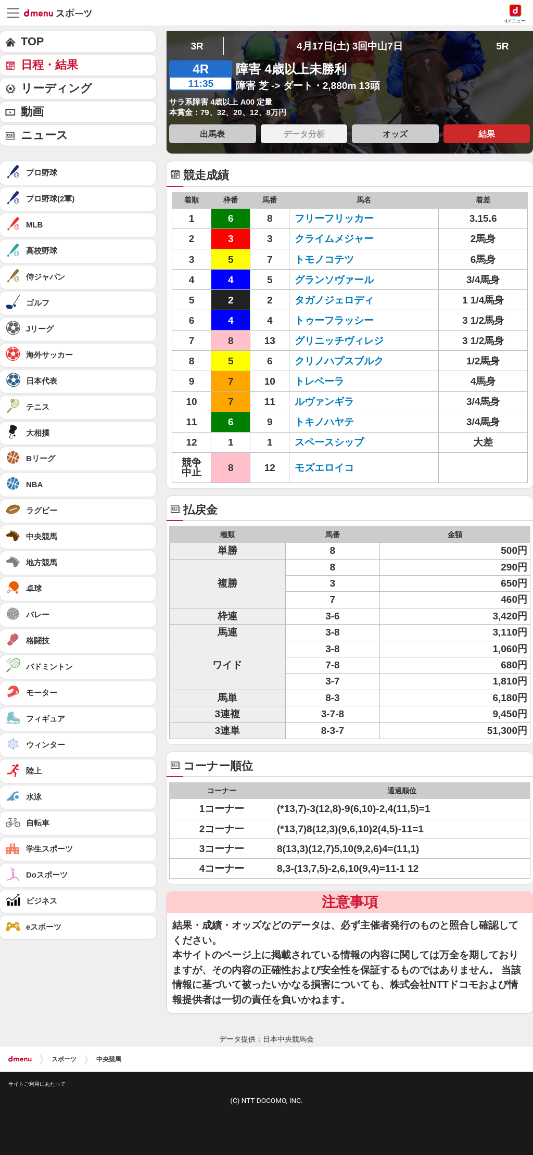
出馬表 (212, 133)
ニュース (44, 135)
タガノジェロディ (334, 300)
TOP (32, 41)
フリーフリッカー (334, 218)
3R (197, 46)
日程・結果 (49, 64)
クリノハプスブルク (339, 361)
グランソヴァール (334, 279)
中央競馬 (108, 1059)
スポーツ (64, 1059)
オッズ (395, 133)
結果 (486, 133)
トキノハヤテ (324, 421)
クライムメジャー (334, 238)
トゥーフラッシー (334, 320)
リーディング (56, 88)
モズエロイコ (324, 467)
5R (502, 46)
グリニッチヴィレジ (339, 340)
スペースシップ (329, 442)
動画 (32, 111)
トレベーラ (319, 381)
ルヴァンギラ (324, 401)
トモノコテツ (324, 259)
